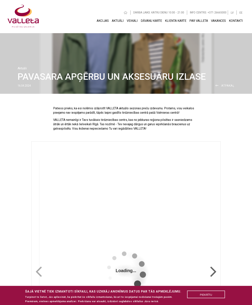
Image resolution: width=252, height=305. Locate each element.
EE (241, 12)
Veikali (132, 21)
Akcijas (103, 21)
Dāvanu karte (151, 21)
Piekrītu (206, 294)
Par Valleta (198, 21)
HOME (126, 12)
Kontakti (236, 21)
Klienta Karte (175, 21)
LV (232, 12)
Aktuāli (118, 21)
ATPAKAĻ (227, 85)
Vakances (218, 21)
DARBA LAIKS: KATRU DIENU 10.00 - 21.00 (158, 12)
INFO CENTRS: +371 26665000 (208, 12)
